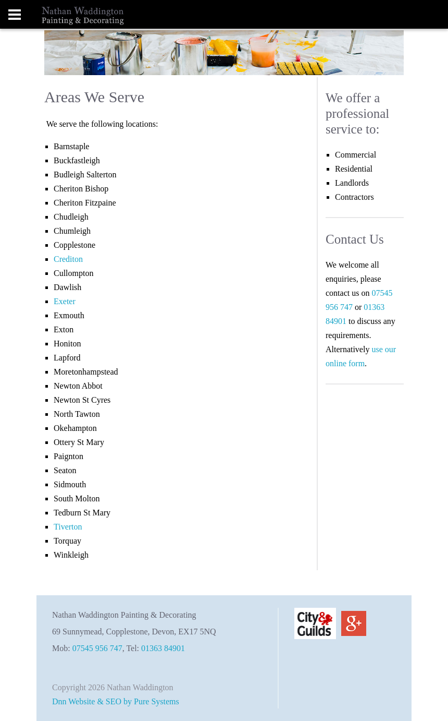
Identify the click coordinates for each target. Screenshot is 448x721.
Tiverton (68, 526)
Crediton (68, 259)
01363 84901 (163, 648)
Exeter (65, 301)
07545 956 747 (97, 648)
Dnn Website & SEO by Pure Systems (115, 701)
